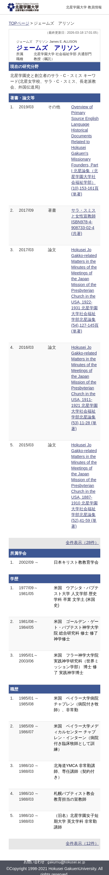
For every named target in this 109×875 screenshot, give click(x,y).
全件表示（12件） (82, 843)
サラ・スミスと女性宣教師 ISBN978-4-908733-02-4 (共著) (83, 222)
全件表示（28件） (82, 542)
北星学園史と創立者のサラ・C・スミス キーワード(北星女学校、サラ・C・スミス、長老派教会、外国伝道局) (53, 81)
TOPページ (19, 23)
